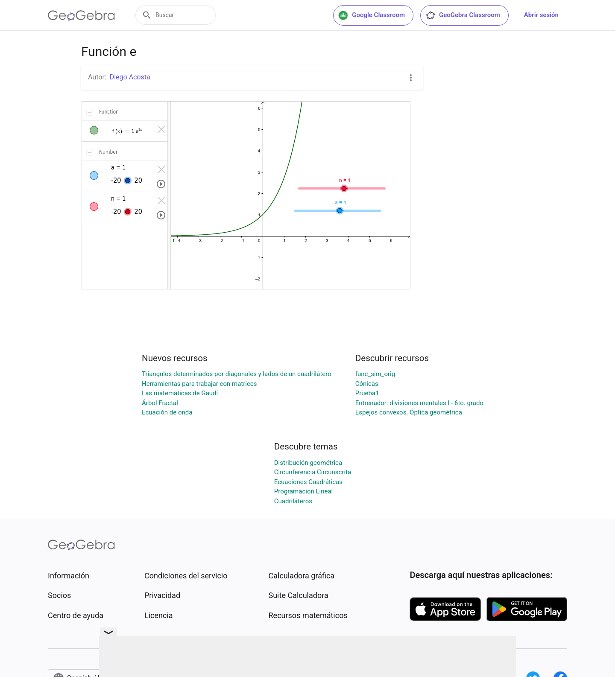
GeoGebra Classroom (462, 15)
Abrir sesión (541, 15)
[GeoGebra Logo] (81, 15)
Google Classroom (371, 15)
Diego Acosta (130, 77)
